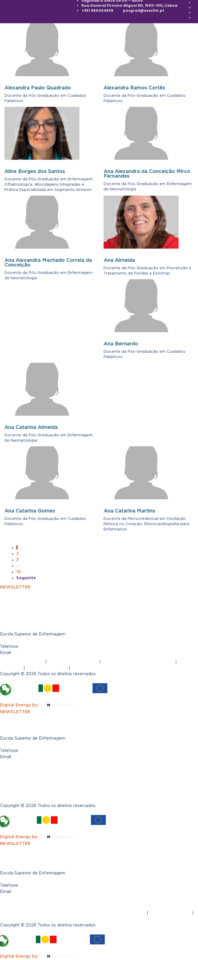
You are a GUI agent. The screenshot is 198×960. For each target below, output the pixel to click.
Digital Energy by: (40, 705)
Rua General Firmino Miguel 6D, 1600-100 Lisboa (53, 879)
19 (18, 571)
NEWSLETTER (15, 587)
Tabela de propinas (47, 667)
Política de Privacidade (73, 661)
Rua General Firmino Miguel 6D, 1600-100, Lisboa (129, 5)
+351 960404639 (97, 10)
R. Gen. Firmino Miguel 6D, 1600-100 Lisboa (47, 744)
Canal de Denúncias (21, 784)
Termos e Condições (22, 661)
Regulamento (86, 667)
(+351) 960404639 (41, 646)
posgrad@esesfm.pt (143, 10)
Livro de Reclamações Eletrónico (138, 661)
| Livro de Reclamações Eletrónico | (89, 906)
